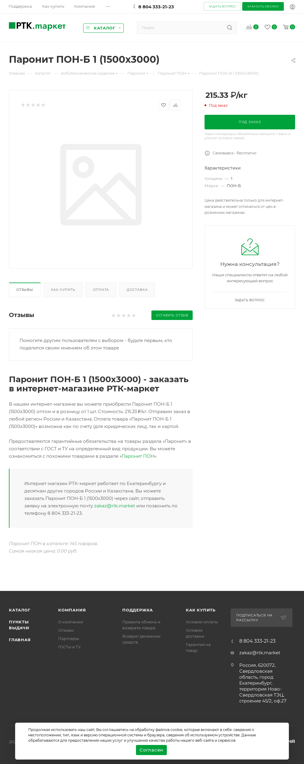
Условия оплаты (202, 621)
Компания (72, 610)
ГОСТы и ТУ (69, 646)
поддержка (137, 610)
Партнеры (68, 638)
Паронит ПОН (138, 456)
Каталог (20, 610)
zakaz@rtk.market (114, 506)
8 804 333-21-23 (156, 7)
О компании (70, 621)
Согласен (151, 750)
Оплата (101, 290)
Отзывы (24, 290)
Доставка (137, 290)
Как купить (63, 290)
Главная (20, 639)
